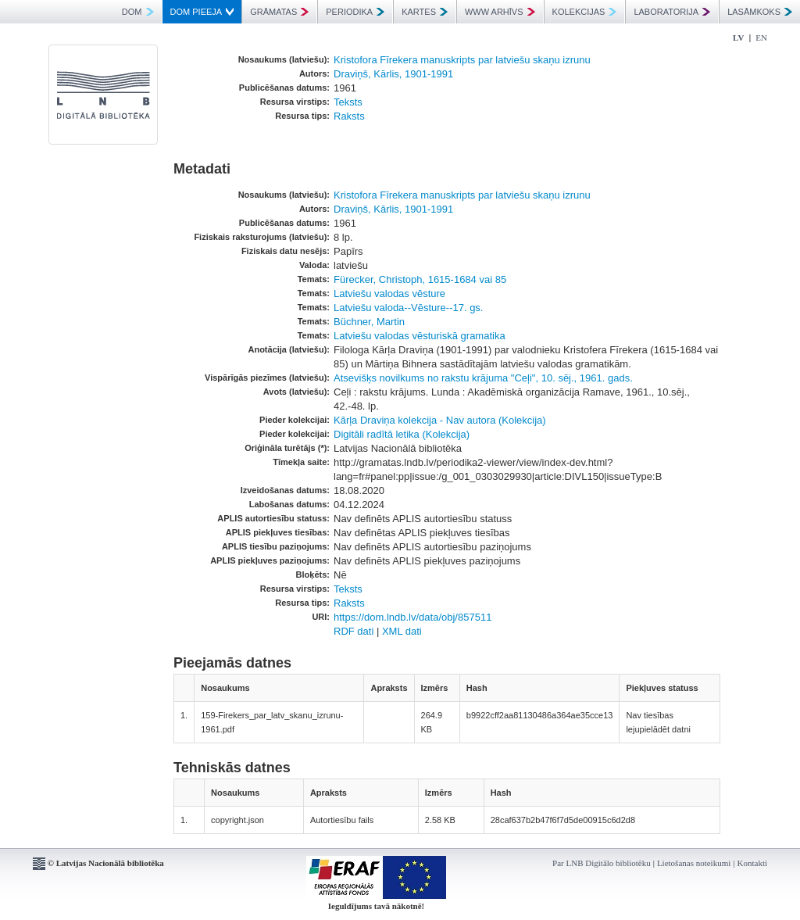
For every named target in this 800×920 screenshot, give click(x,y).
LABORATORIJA (672, 11)
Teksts (348, 102)
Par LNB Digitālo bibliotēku (601, 863)
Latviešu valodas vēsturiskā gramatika (419, 336)
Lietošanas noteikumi (693, 863)
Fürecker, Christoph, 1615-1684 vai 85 (420, 279)
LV (738, 37)
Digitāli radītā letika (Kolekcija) (402, 434)
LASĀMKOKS (759, 11)
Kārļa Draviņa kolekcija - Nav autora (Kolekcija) (440, 420)
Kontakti (753, 863)
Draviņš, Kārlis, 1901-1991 (393, 74)
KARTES (425, 11)
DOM (138, 11)
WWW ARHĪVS (500, 11)
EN (761, 37)
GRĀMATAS (279, 11)
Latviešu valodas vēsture (389, 293)
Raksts (349, 116)
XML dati (402, 631)
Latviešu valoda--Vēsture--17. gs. (408, 307)
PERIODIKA (355, 11)
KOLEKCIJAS (584, 11)
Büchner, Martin (369, 322)
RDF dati (353, 631)
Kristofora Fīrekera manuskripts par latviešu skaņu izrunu (462, 60)
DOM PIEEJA (202, 11)
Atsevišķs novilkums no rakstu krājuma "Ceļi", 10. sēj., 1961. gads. (483, 378)
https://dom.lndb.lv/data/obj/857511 (412, 617)
